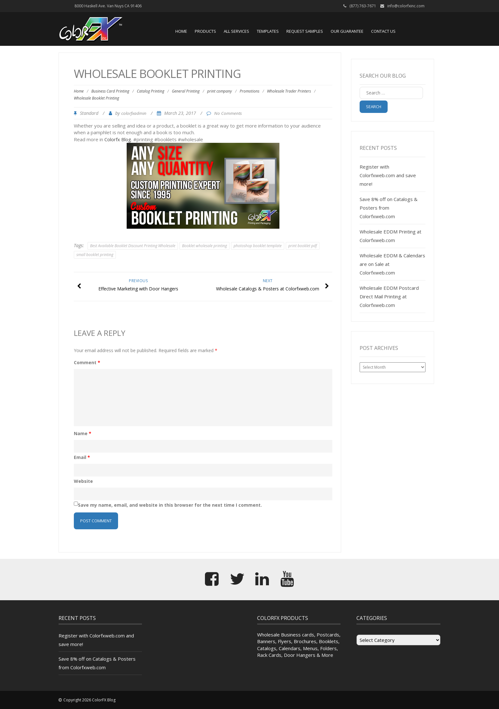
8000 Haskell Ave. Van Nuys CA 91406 (108, 6)
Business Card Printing (110, 91)
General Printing (186, 91)
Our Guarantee (347, 31)
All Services (236, 31)
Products (205, 31)
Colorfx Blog (117, 139)
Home (181, 31)
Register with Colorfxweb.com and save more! (388, 175)
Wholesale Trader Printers (289, 91)
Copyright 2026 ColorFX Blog (89, 700)
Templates (268, 31)
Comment (87, 362)
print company (219, 91)
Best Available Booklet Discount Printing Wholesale (132, 245)
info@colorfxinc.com (406, 6)
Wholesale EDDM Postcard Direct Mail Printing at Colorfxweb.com (389, 296)
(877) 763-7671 (362, 6)
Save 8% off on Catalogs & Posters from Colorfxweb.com (389, 207)
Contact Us (383, 31)
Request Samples (304, 31)
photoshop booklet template (258, 245)
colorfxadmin (133, 113)
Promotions (249, 91)
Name (82, 433)
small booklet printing (94, 254)
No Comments (228, 113)
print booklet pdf (302, 245)
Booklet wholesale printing (204, 245)
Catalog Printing (150, 91)
